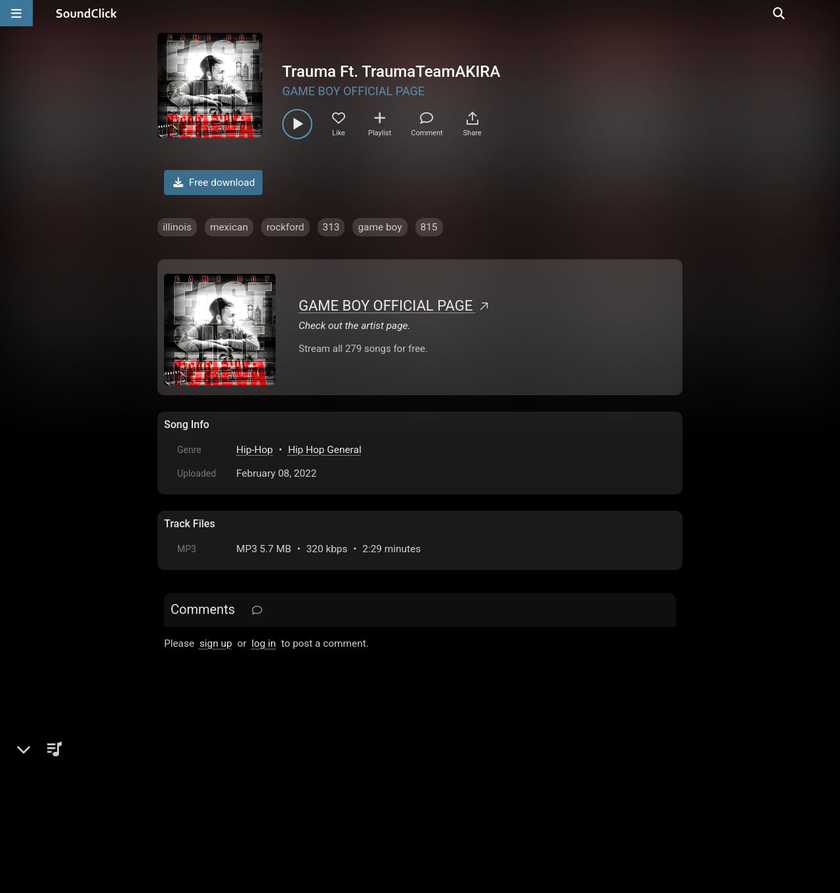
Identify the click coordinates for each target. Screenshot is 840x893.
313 (331, 227)
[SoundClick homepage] (86, 13)
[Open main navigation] (16, 13)
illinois (177, 227)
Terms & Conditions (285, 788)
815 (429, 227)
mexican (229, 227)
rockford (285, 227)
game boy (380, 227)
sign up (216, 643)
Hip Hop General (325, 450)
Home (184, 788)
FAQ (219, 788)
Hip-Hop (254, 450)
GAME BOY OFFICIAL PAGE (353, 91)
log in (263, 643)
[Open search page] (827, 13)
